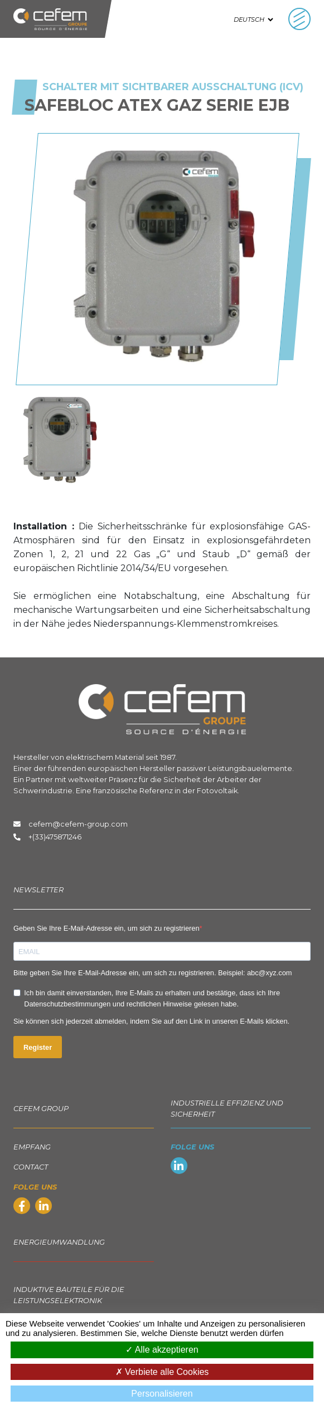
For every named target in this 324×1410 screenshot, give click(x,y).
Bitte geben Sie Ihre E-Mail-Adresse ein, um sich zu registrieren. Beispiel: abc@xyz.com (152, 973)
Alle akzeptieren (161, 1349)
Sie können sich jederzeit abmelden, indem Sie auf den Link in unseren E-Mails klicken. (151, 1021)
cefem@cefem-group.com (70, 824)
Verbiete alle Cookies (162, 1372)
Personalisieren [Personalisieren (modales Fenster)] (161, 1393)
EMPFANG (32, 1147)
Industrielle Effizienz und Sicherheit (227, 1108)
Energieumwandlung (59, 1242)
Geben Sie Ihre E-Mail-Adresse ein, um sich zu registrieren (106, 928)
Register (37, 1047)
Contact (30, 1167)
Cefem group (41, 1108)
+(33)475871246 (54, 837)
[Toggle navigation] (299, 19)
